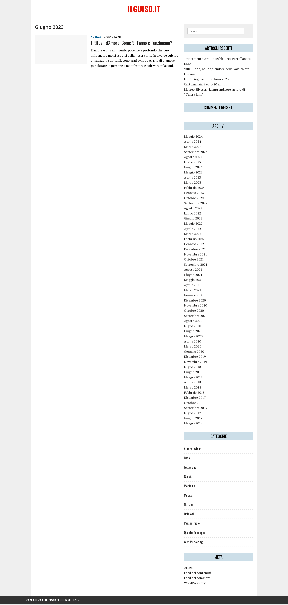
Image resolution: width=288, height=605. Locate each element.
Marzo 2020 (195, 348)
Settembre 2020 (199, 317)
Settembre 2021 (199, 266)
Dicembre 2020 (198, 301)
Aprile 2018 (195, 383)
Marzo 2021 (195, 291)
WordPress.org (198, 584)
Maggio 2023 (196, 173)
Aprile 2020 (195, 342)
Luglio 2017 (195, 414)
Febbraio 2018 (197, 394)
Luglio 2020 (195, 327)
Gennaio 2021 (197, 296)
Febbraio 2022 (197, 240)
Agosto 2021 (196, 271)
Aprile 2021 (195, 286)
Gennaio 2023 (197, 194)
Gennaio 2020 (197, 353)
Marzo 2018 (195, 389)
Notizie (87, 37)
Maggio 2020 (196, 337)
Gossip (191, 478)
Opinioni (192, 515)
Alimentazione (195, 450)
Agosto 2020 (196, 322)
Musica (191, 496)
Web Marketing (196, 543)
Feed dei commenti (201, 579)
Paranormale (195, 524)
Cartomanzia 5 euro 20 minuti (209, 85)
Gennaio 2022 (197, 245)
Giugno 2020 (196, 332)
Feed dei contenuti (200, 574)
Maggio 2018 (196, 378)
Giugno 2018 (196, 373)
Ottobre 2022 (197, 199)
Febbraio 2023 (197, 189)
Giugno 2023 (196, 168)
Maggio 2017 (196, 424)
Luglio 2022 (195, 214)
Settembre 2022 (199, 204)
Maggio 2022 (196, 225)
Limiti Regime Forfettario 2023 (209, 80)
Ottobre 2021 (197, 260)
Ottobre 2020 (197, 312)
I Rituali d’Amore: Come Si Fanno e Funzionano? (123, 43)
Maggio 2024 (196, 138)
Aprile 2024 (195, 143)
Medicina (192, 487)
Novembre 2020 (198, 307)
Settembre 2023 (199, 153)
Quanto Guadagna (198, 534)
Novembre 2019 (198, 363)
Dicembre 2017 (198, 399)
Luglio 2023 (195, 163)
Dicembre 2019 (198, 358)
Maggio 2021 (196, 281)
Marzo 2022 (195, 235)
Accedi (192, 569)
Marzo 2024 (195, 148)
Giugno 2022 (196, 219)
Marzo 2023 (195, 184)
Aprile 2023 (195, 178)
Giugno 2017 (196, 419)
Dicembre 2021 (198, 250)
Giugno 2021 (196, 276)
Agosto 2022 (196, 209)
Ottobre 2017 (197, 404)
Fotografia (193, 468)
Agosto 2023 (196, 158)
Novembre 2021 (198, 255)
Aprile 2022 (195, 230)
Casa (190, 459)
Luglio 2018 (195, 368)
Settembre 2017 (199, 409)
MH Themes (73, 601)
